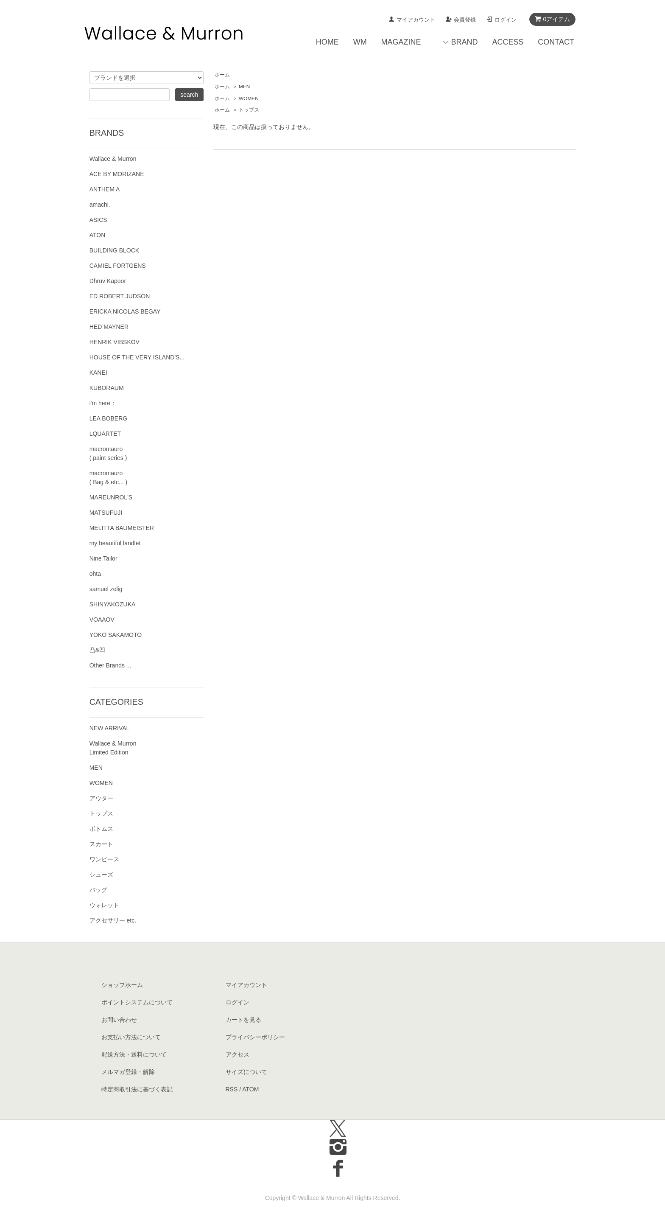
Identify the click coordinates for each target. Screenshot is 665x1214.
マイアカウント (416, 20)
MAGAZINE (401, 42)
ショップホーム (122, 984)
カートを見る (243, 1019)
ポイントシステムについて (137, 1002)
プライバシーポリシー (255, 1037)
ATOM (250, 1089)
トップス (249, 110)
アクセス (237, 1054)
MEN (244, 87)
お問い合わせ (119, 1019)
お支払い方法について (131, 1037)
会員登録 (465, 20)
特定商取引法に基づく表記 (137, 1089)
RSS (232, 1089)
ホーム (222, 75)
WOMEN (249, 98)
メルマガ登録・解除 (128, 1071)
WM (360, 42)
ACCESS (507, 42)
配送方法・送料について (134, 1054)
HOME (327, 42)
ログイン (506, 20)
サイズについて (246, 1071)
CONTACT (556, 42)
